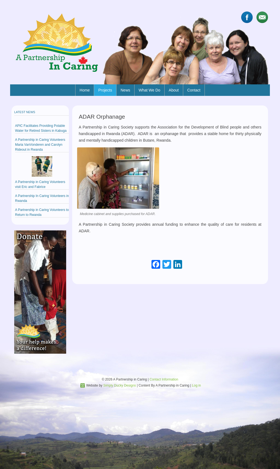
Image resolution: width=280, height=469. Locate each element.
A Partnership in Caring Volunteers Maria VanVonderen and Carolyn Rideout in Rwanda (40, 144)
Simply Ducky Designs (119, 385)
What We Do (149, 90)
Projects (105, 90)
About (174, 90)
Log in (196, 385)
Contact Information (164, 379)
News (125, 90)
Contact (193, 90)
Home (85, 90)
